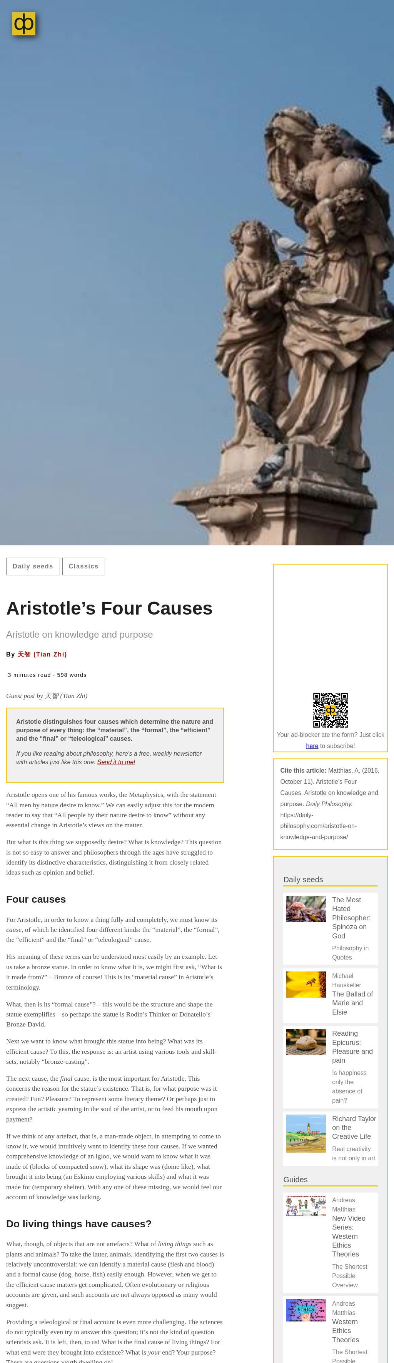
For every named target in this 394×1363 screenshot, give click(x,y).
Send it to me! (116, 762)
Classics (84, 566)
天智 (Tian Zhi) (42, 654)
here (312, 746)
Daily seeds (33, 566)
